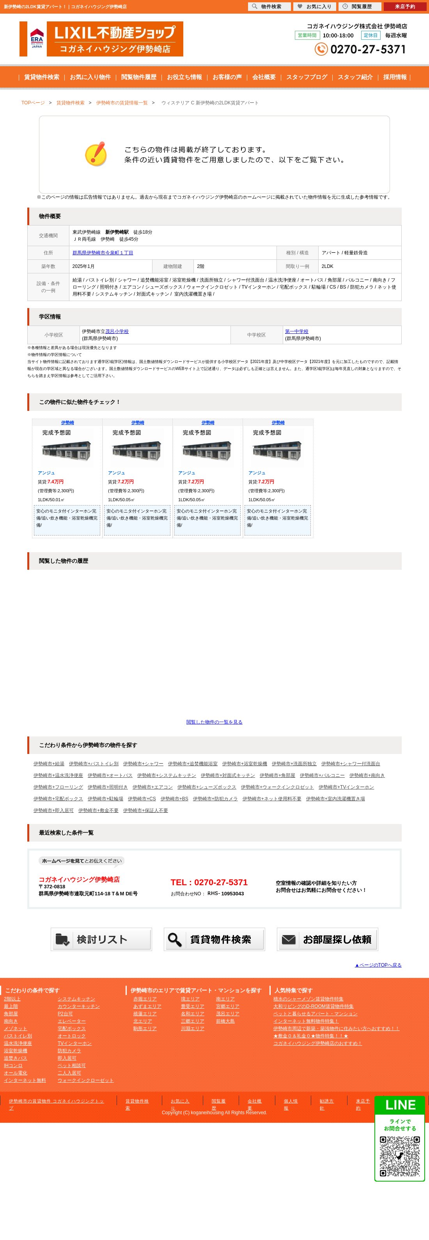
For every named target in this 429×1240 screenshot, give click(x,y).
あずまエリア (147, 1006)
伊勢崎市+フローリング (58, 787)
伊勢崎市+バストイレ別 (94, 763)
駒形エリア (145, 1028)
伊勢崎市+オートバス (110, 775)
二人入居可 (69, 1073)
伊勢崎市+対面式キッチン (228, 775)
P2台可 (65, 1013)
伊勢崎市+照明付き (108, 787)
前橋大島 (225, 1021)
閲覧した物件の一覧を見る (214, 722)
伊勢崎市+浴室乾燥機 (244, 763)
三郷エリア (192, 1021)
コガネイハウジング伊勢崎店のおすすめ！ (317, 1043)
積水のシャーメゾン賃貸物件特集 (308, 999)
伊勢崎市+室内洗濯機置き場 (335, 798)
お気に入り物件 (90, 77)
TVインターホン (75, 1043)
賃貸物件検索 (41, 77)
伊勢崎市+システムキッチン (166, 775)
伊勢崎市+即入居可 (54, 810)
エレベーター (72, 1021)
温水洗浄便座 (18, 1043)
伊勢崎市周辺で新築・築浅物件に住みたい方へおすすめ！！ (336, 1028)
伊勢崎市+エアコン (153, 787)
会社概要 (264, 77)
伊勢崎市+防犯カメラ (215, 798)
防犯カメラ (69, 1050)
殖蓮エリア (145, 1013)
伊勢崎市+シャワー (143, 763)
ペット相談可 (72, 1065)
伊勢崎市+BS (174, 798)
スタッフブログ (306, 77)
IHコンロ (13, 1065)
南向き (11, 1021)
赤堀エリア (145, 999)
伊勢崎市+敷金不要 (98, 810)
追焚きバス (15, 1058)
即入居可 (67, 1058)
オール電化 (15, 1073)
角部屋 (11, 1013)
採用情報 (395, 77)
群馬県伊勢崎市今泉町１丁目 (103, 252)
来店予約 (405, 6)
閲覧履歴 (357, 6)
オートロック (72, 1036)
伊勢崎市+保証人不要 (145, 810)
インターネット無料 (25, 1080)
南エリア (225, 999)
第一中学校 (296, 331)
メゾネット (15, 1028)
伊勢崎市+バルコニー (322, 775)
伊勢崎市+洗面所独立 (294, 763)
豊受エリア (192, 1006)
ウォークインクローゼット (86, 1080)
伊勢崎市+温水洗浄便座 (58, 775)
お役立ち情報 (184, 77)
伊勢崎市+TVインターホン (346, 787)
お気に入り (314, 6)
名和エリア (192, 1013)
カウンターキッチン (79, 1006)
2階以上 (12, 999)
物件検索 (267, 6)
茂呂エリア (227, 1013)
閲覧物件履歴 (138, 77)
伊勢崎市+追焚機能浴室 (193, 763)
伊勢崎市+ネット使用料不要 (272, 798)
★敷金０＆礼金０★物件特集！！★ (310, 1036)
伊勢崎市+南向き (367, 775)
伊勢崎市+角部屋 (277, 775)
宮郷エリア (227, 1006)
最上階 (11, 1006)
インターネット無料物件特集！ (306, 1021)
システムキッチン (76, 999)
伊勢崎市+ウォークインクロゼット (277, 787)
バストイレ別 (18, 1036)
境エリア (190, 999)
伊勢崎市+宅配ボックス (58, 798)
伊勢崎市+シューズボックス (206, 787)
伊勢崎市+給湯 (49, 763)
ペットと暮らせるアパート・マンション (315, 1013)
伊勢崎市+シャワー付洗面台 (350, 763)
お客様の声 (227, 77)
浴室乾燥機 (15, 1050)
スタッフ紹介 (355, 77)
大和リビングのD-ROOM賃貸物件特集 (313, 1006)
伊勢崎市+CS (142, 798)
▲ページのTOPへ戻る (378, 965)
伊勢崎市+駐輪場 (105, 798)
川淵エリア (192, 1028)
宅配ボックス (72, 1028)
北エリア (142, 1021)
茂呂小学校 (117, 331)
